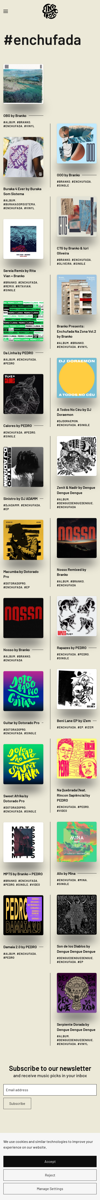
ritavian (24, 277)
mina (83, 812)
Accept (50, 1161)
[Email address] (50, 1090)
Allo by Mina (66, 805)
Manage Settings (50, 1188)
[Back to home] (50, 11)
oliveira (65, 195)
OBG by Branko (14, 107)
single (64, 117)
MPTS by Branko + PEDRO (23, 865)
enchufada (14, 117)
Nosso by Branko (16, 641)
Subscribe (17, 1103)
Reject (50, 1175)
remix (9, 277)
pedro (9, 354)
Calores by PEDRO (17, 417)
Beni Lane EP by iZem (74, 652)
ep (7, 500)
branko (24, 113)
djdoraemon (68, 353)
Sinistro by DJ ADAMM (20, 490)
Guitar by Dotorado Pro (21, 714)
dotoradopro (15, 574)
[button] (5, 11)
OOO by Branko (68, 107)
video (63, 742)
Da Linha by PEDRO (18, 344)
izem (90, 659)
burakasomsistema (20, 195)
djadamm (12, 496)
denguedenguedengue (76, 435)
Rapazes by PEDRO (71, 579)
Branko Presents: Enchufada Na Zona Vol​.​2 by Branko (76, 263)
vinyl (30, 117)
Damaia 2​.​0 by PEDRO (20, 938)
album (10, 113)
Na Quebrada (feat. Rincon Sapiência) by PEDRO (73, 727)
